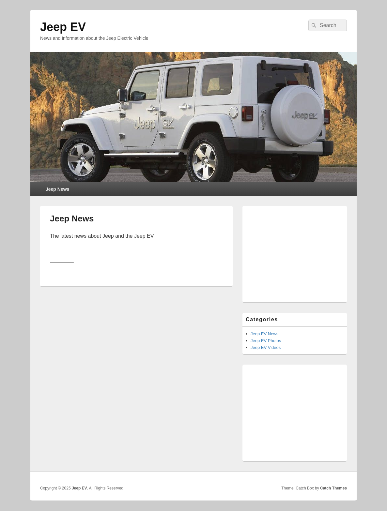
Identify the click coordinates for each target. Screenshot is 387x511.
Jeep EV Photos (266, 340)
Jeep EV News (264, 333)
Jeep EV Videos (266, 347)
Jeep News (57, 189)
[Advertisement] (295, 250)
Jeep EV (63, 27)
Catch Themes (333, 488)
